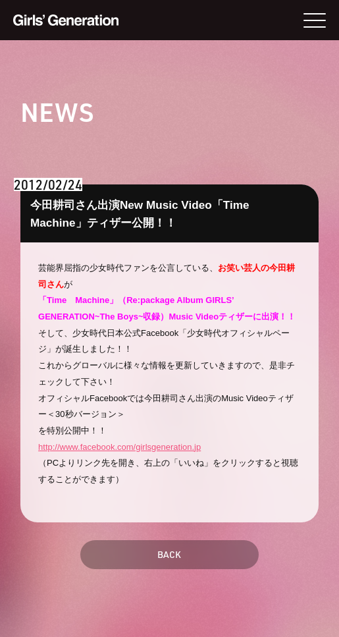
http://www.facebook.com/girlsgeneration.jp (119, 447)
